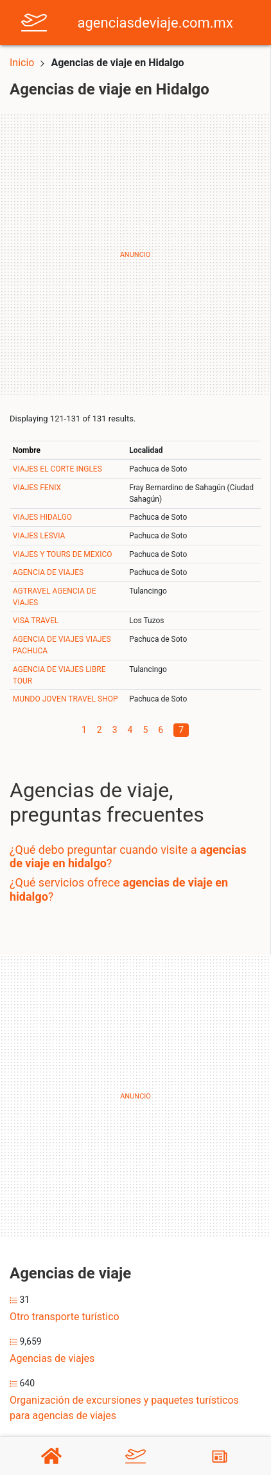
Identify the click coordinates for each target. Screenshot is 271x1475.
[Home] (34, 21)
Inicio (22, 63)
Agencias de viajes (52, 1358)
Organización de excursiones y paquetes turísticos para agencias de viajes (124, 1408)
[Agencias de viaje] (135, 1456)
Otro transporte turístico (64, 1317)
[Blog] (219, 1456)
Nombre (26, 450)
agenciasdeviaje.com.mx (155, 23)
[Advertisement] (135, 255)
